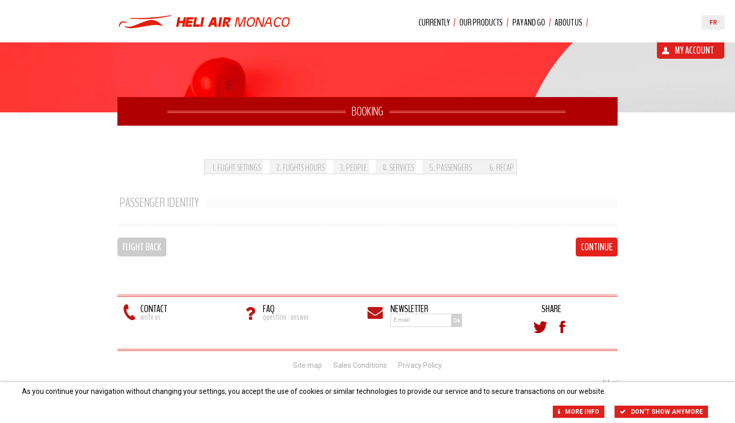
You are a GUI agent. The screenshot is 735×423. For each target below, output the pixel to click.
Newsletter (409, 309)
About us (568, 22)
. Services (398, 167)
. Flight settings (236, 167)
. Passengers (450, 167)
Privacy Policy (420, 365)
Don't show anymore (661, 411)
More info (578, 411)
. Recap (501, 167)
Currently (434, 22)
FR (713, 22)
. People (353, 167)
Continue (596, 247)
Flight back (141, 247)
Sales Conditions (360, 365)
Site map (307, 365)
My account (694, 50)
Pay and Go (528, 22)
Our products (481, 22)
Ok (456, 320)
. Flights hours (300, 167)
